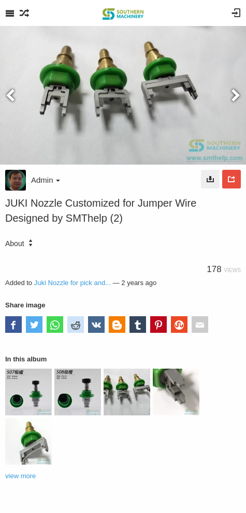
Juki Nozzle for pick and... (72, 283)
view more (20, 476)
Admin (45, 180)
